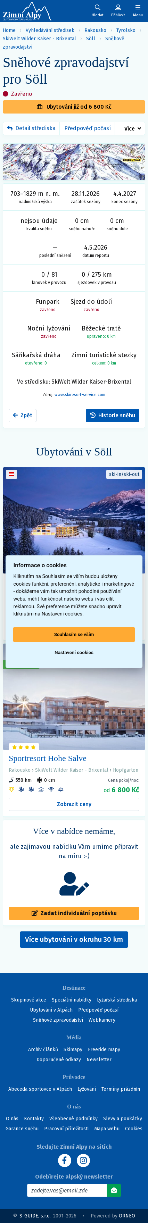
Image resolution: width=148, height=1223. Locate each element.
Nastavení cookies (74, 652)
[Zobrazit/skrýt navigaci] (138, 11)
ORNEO (127, 1216)
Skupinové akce (28, 1000)
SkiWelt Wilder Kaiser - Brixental (39, 39)
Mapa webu (107, 1129)
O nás (12, 1119)
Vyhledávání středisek (50, 30)
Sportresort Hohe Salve (48, 758)
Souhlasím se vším (74, 634)
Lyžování (86, 1089)
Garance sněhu (22, 1129)
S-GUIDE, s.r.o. (35, 1216)
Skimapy (73, 1050)
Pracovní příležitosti (66, 1129)
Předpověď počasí (87, 128)
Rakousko (95, 30)
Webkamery (102, 1020)
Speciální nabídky (71, 1000)
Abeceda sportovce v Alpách (40, 1089)
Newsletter (99, 1060)
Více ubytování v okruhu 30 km (76, 941)
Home (9, 30)
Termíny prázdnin (120, 1089)
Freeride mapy (104, 1050)
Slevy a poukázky (122, 1119)
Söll (90, 39)
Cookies (133, 1129)
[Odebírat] (114, 1190)
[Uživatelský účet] (97, 11)
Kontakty (34, 1119)
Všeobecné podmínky (73, 1119)
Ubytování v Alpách (51, 1010)
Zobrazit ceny (74, 804)
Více (129, 128)
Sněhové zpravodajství (58, 1020)
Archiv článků (43, 1050)
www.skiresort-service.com (80, 394)
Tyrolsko (125, 30)
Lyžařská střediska (117, 1000)
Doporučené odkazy (58, 1060)
